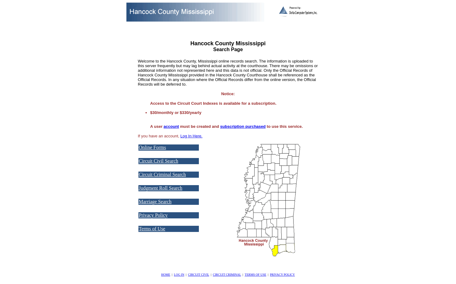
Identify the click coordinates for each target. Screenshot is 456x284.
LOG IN (179, 274)
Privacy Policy (153, 215)
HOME (165, 274)
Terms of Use (152, 228)
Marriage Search (155, 201)
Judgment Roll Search (160, 188)
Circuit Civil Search (158, 161)
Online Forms (152, 147)
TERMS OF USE (255, 274)
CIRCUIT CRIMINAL (227, 274)
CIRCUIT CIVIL (198, 274)
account (171, 126)
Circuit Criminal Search (162, 174)
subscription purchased (242, 126)
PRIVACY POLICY (282, 274)
